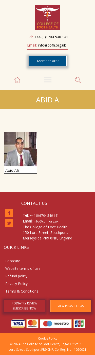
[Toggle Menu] (48, 79)
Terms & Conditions (21, 291)
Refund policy (16, 276)
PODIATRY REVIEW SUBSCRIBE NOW (24, 305)
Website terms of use (23, 268)
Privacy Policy (16, 283)
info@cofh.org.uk (52, 45)
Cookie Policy (47, 338)
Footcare (12, 260)
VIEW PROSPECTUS (71, 306)
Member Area (48, 60)
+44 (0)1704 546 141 (51, 36)
